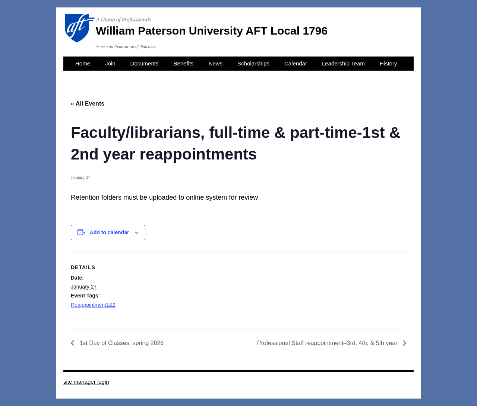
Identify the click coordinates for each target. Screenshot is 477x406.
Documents (144, 63)
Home (82, 63)
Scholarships (253, 63)
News (216, 63)
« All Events (87, 103)
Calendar (295, 63)
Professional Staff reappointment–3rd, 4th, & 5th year (328, 343)
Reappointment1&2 (93, 305)
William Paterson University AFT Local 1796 (212, 31)
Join (110, 63)
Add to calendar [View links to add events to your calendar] (109, 232)
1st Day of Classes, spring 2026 (121, 343)
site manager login (86, 381)
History (388, 63)
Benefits (183, 63)
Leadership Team (343, 63)
